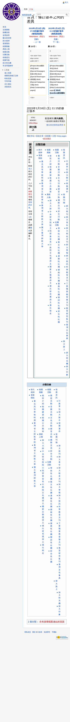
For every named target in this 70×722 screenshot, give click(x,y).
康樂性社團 (59, 261)
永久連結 (7, 84)
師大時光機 (67, 358)
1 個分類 (32, 621)
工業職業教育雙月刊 (67, 294)
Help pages (62, 136)
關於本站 (31, 136)
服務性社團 (59, 289)
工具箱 (6, 70)
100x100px (33, 123)
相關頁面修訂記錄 (11, 76)
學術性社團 (59, 233)
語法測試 (47, 139)
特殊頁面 (7, 78)
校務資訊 (6, 57)
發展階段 (6, 44)
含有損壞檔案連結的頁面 (51, 621)
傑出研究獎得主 (50, 294)
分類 (54, 136)
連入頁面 (7, 73)
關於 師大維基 (37, 632)
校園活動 (6, 52)
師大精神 (6, 41)
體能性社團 (59, 275)
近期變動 (6, 30)
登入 (66, 2)
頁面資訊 (7, 87)
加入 (30, 169)
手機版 (54, 632)
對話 (42, 36)
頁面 (26, 9)
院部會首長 (50, 236)
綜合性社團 (59, 316)
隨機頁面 (6, 32)
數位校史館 (7, 38)
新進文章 (39, 136)
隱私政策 (28, 632)
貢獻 (36, 39)
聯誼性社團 (59, 302)
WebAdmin (33, 36)
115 (29, 217)
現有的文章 (30, 205)
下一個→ (56, 42)
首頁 (4, 27)
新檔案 (48, 136)
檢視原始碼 (37, 34)
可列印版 (7, 81)
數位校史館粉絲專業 (54, 125)
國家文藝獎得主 (50, 275)
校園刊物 (6, 60)
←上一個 (37, 42)
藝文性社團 (59, 247)
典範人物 (6, 49)
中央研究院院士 (50, 220)
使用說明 (6, 35)
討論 (31, 9)
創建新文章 (30, 194)
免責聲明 (47, 632)
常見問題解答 (8, 66)
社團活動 (6, 55)
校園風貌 (6, 46)
